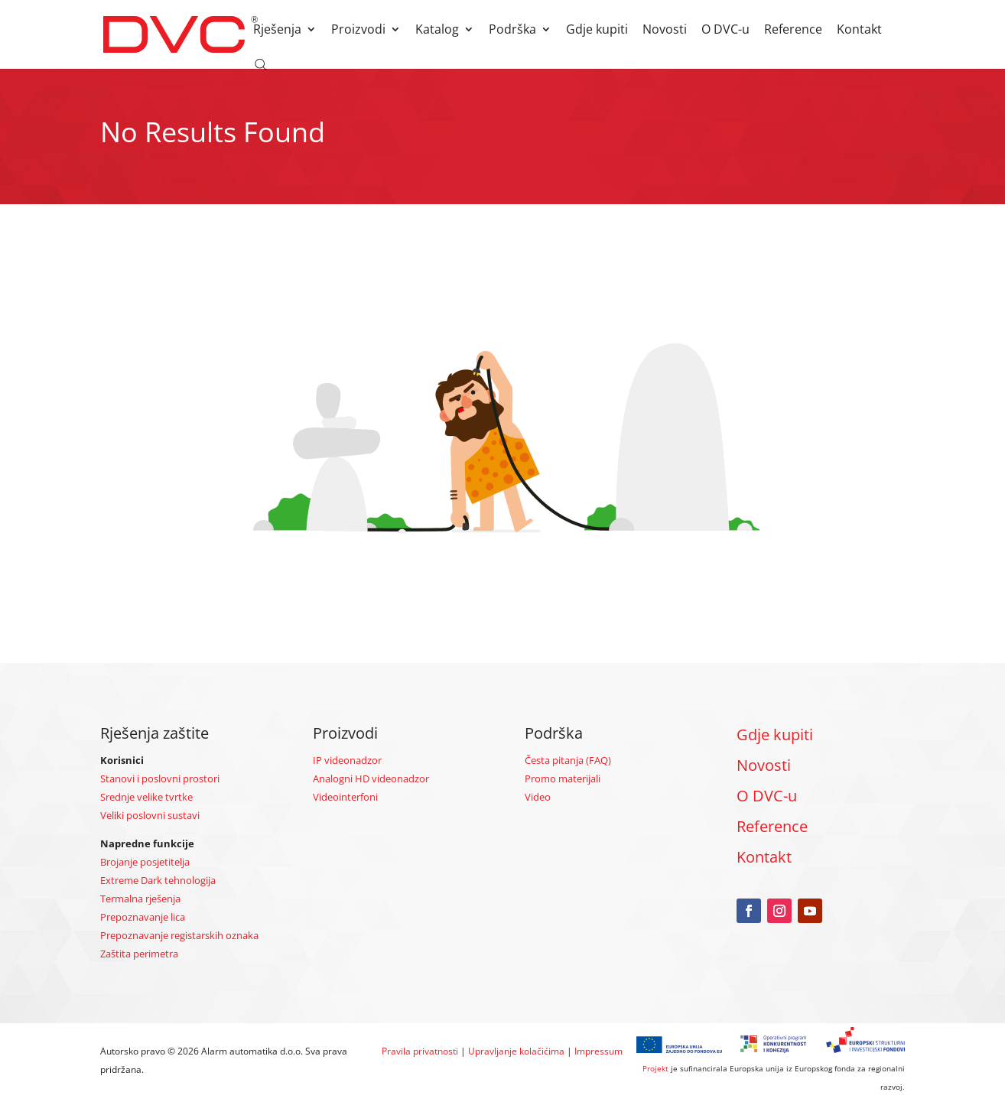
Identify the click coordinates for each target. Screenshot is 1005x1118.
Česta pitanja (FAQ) (568, 760)
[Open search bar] (260, 63)
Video (538, 797)
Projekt (655, 1068)
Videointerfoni (345, 797)
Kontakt (859, 30)
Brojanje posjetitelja (145, 862)
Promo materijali (562, 778)
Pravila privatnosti (420, 1051)
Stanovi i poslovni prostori (160, 778)
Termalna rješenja (140, 898)
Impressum (598, 1051)
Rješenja (277, 30)
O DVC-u (725, 30)
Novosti (664, 30)
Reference (793, 30)
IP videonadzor (347, 760)
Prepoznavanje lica (142, 917)
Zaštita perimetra (139, 953)
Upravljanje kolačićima (516, 1051)
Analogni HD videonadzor (371, 778)
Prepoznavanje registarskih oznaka (179, 935)
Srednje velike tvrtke (146, 797)
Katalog (437, 30)
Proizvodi (358, 30)
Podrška (512, 30)
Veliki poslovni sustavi (150, 815)
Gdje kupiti (597, 30)
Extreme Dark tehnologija (158, 880)
